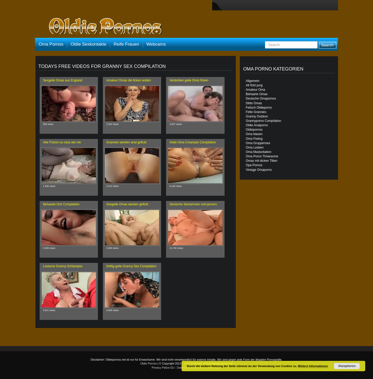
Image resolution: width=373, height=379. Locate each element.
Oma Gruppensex (258, 143)
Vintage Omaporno (259, 170)
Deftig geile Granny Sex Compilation (131, 266)
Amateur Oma (255, 90)
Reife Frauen (126, 44)
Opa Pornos (254, 165)
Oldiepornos (254, 129)
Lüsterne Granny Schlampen (63, 266)
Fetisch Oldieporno (259, 107)
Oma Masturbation (258, 152)
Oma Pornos (51, 44)
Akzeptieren (347, 366)
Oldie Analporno (257, 125)
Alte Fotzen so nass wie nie (62, 142)
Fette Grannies (256, 112)
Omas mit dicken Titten (261, 161)
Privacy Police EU (163, 367)
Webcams (156, 44)
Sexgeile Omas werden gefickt (127, 204)
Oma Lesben (255, 147)
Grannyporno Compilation (263, 121)
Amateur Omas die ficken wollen (128, 80)
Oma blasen (254, 134)
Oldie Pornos (148, 363)
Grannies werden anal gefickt (126, 142)
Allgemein (253, 81)
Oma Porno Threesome (262, 156)
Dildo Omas (254, 103)
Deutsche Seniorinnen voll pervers (193, 204)
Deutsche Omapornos (261, 98)
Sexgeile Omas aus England (62, 80)
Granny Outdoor (257, 116)
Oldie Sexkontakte (88, 44)
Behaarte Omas (257, 94)
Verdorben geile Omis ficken (188, 80)
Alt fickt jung (254, 85)
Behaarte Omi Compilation (61, 204)
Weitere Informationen (313, 366)
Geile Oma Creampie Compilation (192, 142)
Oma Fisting (254, 139)
